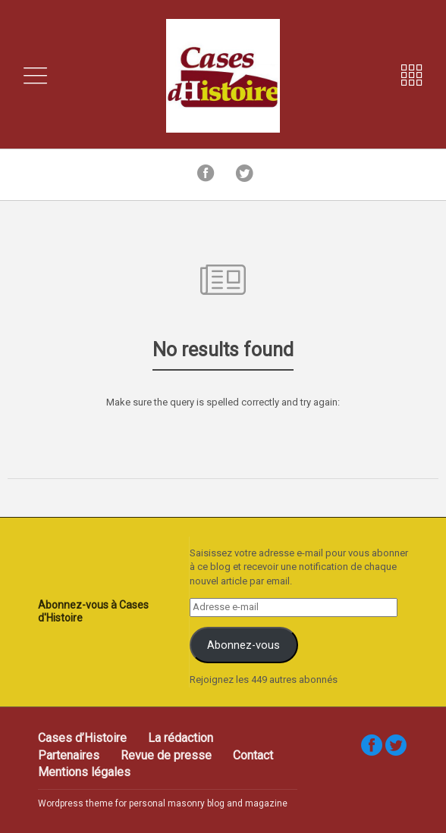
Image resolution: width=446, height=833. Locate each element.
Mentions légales (84, 772)
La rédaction (180, 738)
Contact (253, 755)
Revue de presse (166, 755)
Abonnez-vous (243, 645)
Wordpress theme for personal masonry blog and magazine (162, 803)
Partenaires (68, 755)
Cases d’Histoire (82, 738)
